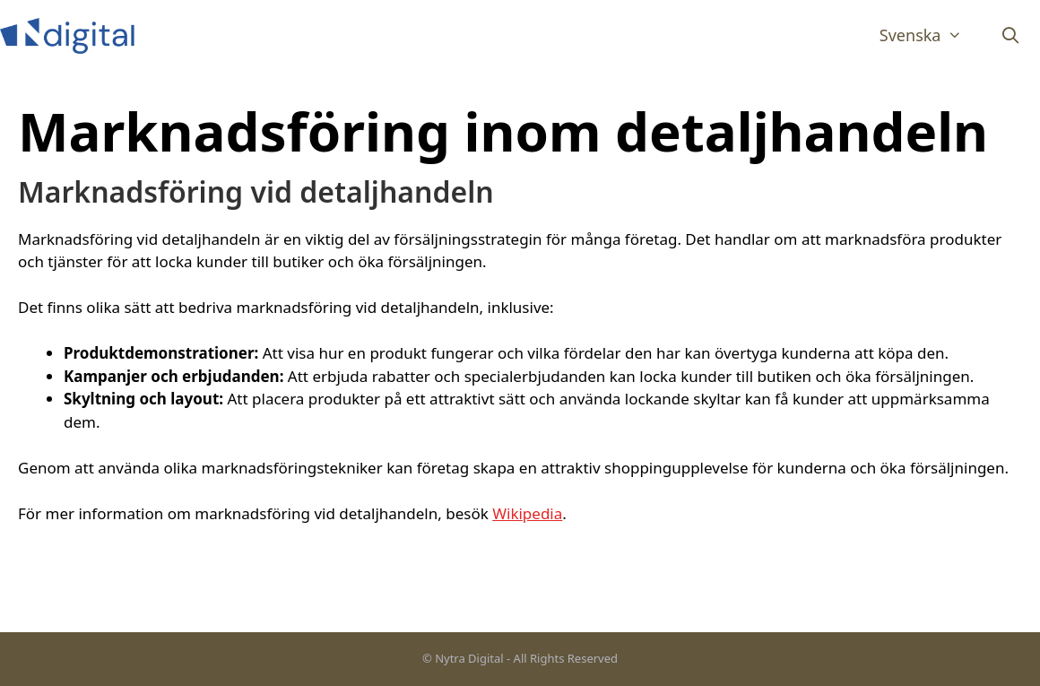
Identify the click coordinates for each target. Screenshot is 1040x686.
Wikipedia (527, 513)
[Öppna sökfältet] (1011, 35)
